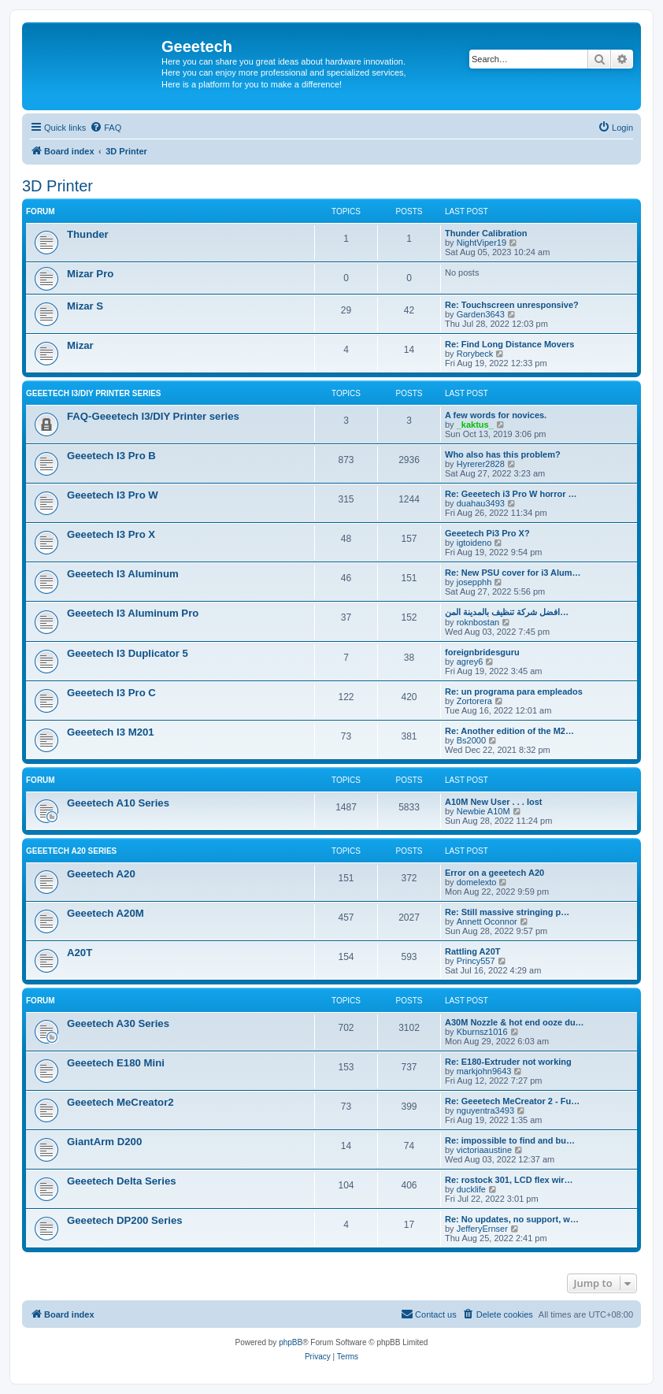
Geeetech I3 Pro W (112, 495)
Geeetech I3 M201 (110, 732)
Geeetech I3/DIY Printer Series (93, 393)
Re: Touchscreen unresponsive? (512, 305)
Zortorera (474, 701)
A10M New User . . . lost (493, 801)
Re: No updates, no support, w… (512, 1219)
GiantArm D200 (104, 1141)
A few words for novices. (495, 415)
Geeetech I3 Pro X (111, 534)
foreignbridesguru (482, 652)
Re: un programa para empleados (514, 691)
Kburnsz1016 (482, 1031)
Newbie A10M (483, 811)
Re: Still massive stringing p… (507, 912)
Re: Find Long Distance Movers (509, 344)
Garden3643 (481, 314)
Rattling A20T (473, 951)
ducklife (471, 1189)
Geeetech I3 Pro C (111, 693)
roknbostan (478, 622)
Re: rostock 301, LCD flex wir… (509, 1180)
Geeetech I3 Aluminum (123, 574)
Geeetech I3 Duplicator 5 (127, 653)
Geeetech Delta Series (121, 1181)
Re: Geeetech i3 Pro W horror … (510, 494)
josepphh (474, 582)
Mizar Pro (90, 274)
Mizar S (85, 306)
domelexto (477, 882)
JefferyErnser (482, 1228)
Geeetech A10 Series (118, 803)
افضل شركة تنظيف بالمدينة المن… (507, 612)
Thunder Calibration (486, 233)
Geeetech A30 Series (118, 1023)
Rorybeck (475, 353)
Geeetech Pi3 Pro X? (487, 533)
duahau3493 (481, 503)
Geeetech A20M (105, 913)
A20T (79, 952)
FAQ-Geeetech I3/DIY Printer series (153, 416)
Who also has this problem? (503, 454)
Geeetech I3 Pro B (111, 456)
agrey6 (470, 661)
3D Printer (57, 186)
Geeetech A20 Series (71, 851)
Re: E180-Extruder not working (508, 1061)
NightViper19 (481, 242)
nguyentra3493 (485, 1110)
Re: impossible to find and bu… (510, 1140)
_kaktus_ (475, 424)
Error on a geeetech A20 (494, 872)
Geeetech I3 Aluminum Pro (132, 613)
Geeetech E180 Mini (116, 1063)
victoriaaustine (484, 1150)
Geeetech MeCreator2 (120, 1102)
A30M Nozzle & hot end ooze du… (514, 1022)
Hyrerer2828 (481, 464)
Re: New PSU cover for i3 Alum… (513, 572)
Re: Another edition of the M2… (509, 731)
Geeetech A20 (101, 874)
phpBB (290, 1342)
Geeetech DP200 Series (125, 1220)
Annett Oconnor (487, 921)
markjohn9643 (484, 1071)
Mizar (80, 345)
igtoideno (474, 542)
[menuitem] (105, 127)
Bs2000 (471, 740)
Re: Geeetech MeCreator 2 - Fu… (512, 1101)
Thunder (88, 234)
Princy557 (476, 961)
